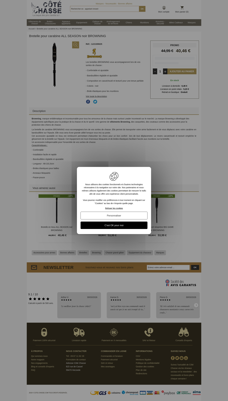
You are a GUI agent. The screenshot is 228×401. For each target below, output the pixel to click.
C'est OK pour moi (114, 225)
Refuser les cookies (114, 208)
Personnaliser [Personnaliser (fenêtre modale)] (114, 215)
